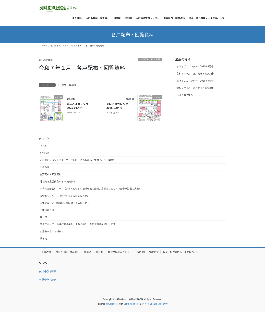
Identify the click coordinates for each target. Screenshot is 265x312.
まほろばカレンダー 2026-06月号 (194, 66)
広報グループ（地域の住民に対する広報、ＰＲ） (66, 202)
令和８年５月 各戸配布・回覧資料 (195, 73)
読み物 (43, 238)
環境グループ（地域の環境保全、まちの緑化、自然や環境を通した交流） (79, 224)
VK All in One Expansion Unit (155, 303)
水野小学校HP (47, 271)
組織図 (87, 251)
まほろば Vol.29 (184, 94)
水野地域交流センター (120, 251)
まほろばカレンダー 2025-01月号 (80, 106)
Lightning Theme (131, 303)
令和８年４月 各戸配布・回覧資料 (195, 87)
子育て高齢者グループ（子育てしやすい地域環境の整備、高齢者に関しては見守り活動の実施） (90, 188)
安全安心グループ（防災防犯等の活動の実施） (64, 195)
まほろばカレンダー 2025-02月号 (119, 106)
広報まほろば (47, 209)
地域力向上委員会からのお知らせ (57, 181)
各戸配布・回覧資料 (150, 59)
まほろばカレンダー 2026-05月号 (194, 80)
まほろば (44, 167)
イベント (44, 146)
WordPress (113, 303)
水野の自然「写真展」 (67, 251)
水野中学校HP (47, 279)
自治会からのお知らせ (52, 231)
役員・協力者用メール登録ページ (180, 251)
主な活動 (46, 251)
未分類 (43, 217)
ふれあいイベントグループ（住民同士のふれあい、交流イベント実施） (77, 160)
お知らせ (44, 153)
